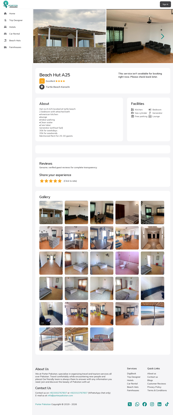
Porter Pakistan (43, 404)
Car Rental (132, 383)
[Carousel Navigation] (102, 36)
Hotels (130, 380)
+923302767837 (58, 392)
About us (151, 373)
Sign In (165, 4)
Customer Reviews (156, 383)
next (162, 36)
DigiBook (131, 373)
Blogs (150, 380)
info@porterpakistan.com (60, 395)
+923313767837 (79, 392)
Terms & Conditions (157, 390)
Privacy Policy (154, 387)
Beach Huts (133, 387)
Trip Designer (133, 377)
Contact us (152, 377)
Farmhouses (133, 390)
